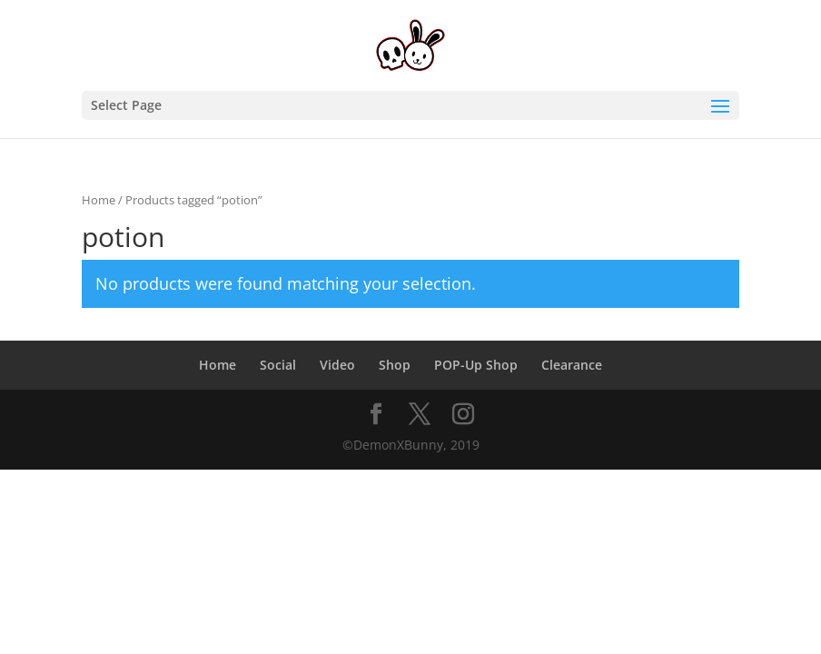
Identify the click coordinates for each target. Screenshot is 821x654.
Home (98, 200)
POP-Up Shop (476, 364)
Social (278, 364)
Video (337, 364)
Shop (394, 364)
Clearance (571, 364)
